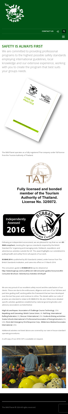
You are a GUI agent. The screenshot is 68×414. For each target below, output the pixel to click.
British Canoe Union (31, 313)
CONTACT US (47, 31)
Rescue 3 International (29, 316)
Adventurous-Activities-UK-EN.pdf (32, 273)
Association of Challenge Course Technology (36, 310)
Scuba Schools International (13, 319)
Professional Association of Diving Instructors (44, 319)
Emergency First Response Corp (27, 322)
